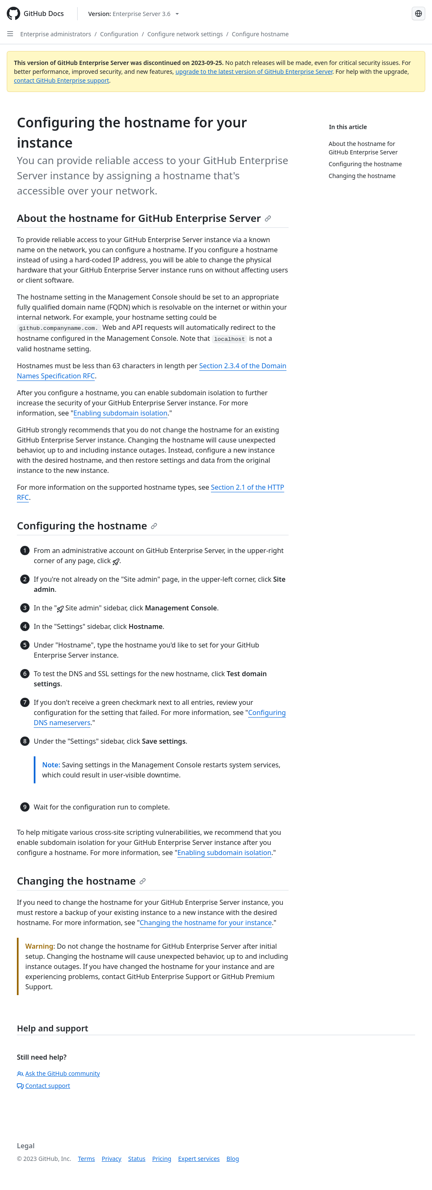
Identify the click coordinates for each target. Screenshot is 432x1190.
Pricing (161, 1159)
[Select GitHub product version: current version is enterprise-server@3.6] (133, 13)
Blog (233, 1159)
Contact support (43, 1086)
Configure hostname (260, 34)
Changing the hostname (81, 881)
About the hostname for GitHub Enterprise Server (144, 218)
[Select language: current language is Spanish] (418, 13)
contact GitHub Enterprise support (61, 80)
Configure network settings (185, 34)
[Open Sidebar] (10, 33)
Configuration (119, 34)
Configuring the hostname (87, 525)
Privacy (112, 1159)
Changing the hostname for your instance (206, 922)
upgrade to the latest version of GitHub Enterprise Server (254, 71)
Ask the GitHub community (58, 1073)
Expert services (199, 1159)
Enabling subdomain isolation (120, 413)
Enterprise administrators (55, 34)
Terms (86, 1159)
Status (137, 1159)
